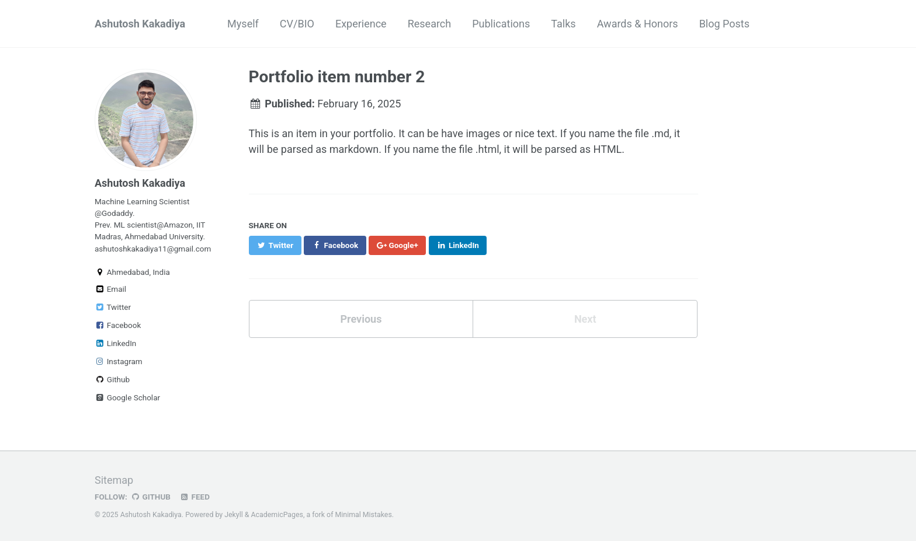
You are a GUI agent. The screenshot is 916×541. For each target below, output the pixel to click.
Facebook (118, 325)
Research (430, 24)
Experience (361, 24)
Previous (360, 319)
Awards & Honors (637, 24)
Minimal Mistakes (363, 515)
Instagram (119, 361)
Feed (194, 496)
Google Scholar (127, 397)
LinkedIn (115, 343)
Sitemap (114, 480)
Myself (243, 24)
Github (112, 379)
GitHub (150, 496)
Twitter (113, 307)
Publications (501, 24)
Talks (563, 24)
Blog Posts (724, 24)
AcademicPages (277, 515)
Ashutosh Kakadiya (140, 24)
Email (110, 289)
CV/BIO (297, 24)
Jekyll (233, 515)
